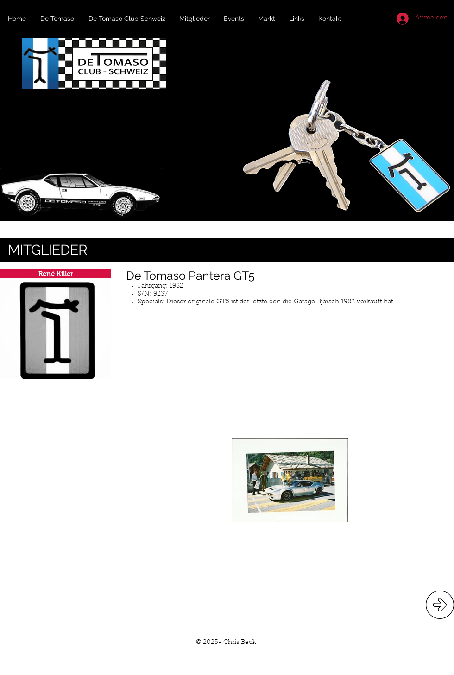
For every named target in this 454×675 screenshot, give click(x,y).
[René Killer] (55, 273)
